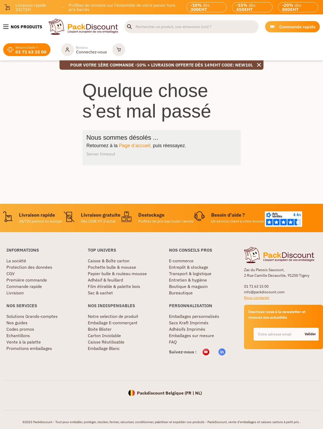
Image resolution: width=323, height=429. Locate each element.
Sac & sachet (100, 292)
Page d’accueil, (135, 145)
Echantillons (18, 335)
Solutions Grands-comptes (32, 316)
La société (16, 260)
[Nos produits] (22, 27)
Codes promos (20, 329)
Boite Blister (100, 329)
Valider (310, 334)
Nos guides (16, 322)
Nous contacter (257, 297)
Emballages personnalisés (194, 316)
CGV (10, 273)
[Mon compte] (84, 49)
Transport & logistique (190, 273)
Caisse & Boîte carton (108, 260)
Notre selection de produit (113, 316)
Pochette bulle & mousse (112, 267)
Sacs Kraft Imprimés (188, 322)
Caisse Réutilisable (106, 342)
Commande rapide (24, 286)
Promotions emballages (29, 348)
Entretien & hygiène (188, 280)
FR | (190, 393)
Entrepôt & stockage (188, 267)
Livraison (15, 292)
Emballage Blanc (104, 348)
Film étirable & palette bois (114, 286)
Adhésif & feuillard (105, 280)
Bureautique (181, 292)
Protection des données (29, 267)
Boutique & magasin (188, 286)
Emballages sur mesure (191, 335)
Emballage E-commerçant (112, 322)
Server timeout (100, 154)
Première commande (26, 280)
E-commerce (181, 260)
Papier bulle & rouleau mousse (117, 273)
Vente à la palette (23, 342)
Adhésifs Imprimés (187, 329)
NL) (198, 393)
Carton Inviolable (104, 335)
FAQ (173, 342)
